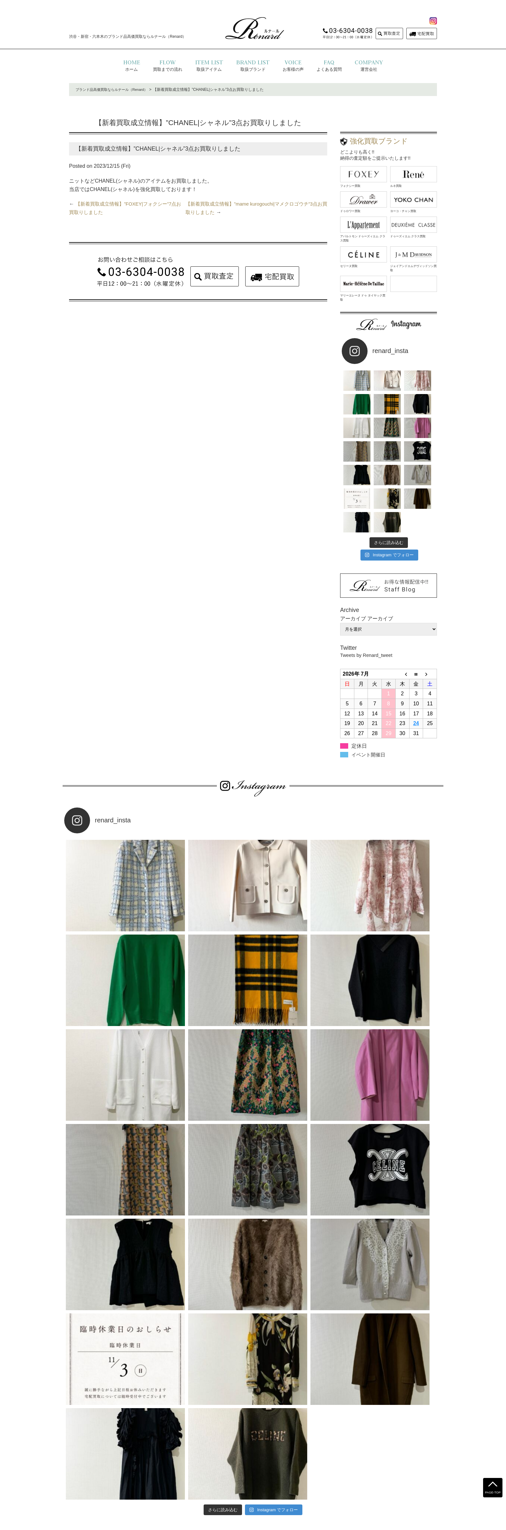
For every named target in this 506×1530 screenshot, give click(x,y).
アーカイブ (380, 574)
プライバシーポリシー (232, 1479)
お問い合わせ (295, 1479)
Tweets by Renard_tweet (368, 611)
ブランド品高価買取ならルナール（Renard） (115, 89)
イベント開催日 (369, 710)
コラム (320, 1479)
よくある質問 (192, 1479)
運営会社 (267, 1479)
